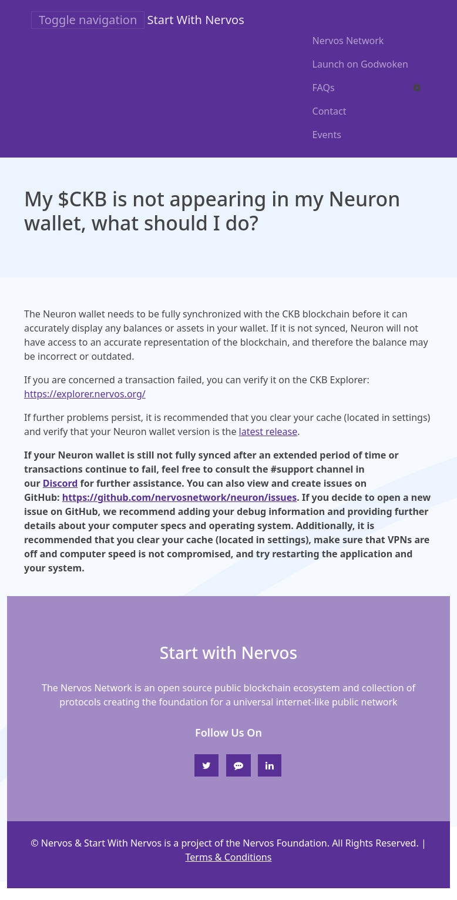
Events (326, 134)
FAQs (323, 87)
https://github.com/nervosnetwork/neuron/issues (179, 497)
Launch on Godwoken (360, 64)
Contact (329, 111)
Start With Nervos (195, 20)
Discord (60, 483)
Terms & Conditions (229, 857)
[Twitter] (206, 765)
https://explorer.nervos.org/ (85, 393)
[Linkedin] (269, 765)
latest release (268, 431)
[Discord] (238, 765)
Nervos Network (348, 40)
